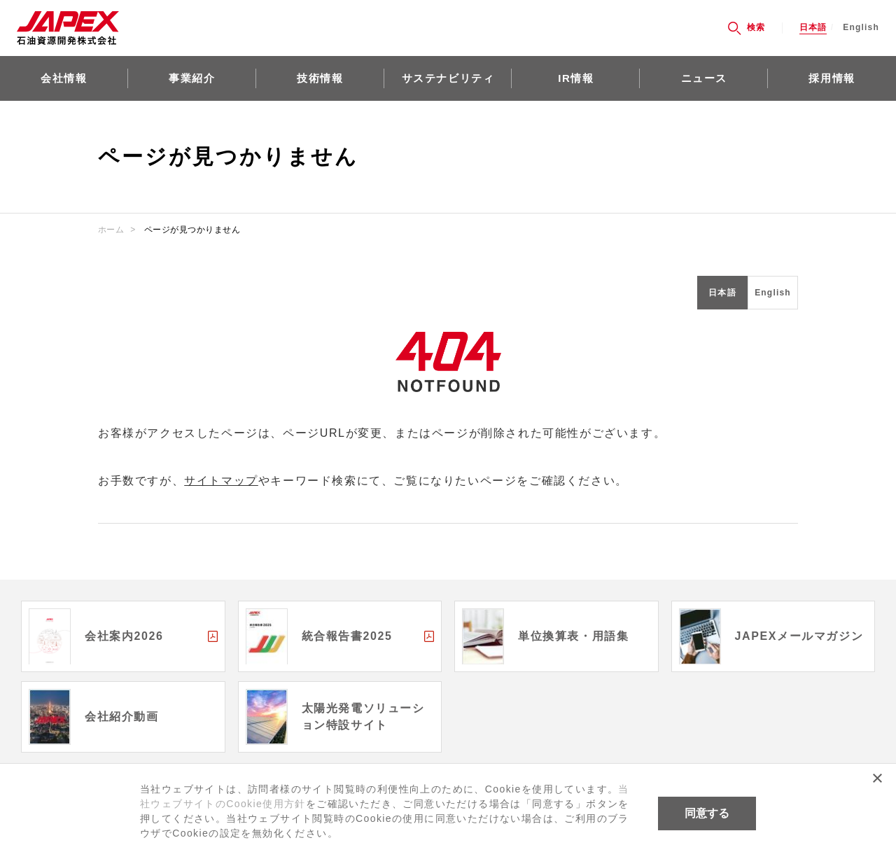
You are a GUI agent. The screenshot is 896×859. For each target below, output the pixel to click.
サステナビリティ (448, 78)
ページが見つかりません (192, 230)
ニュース (704, 78)
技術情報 (320, 78)
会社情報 (64, 78)
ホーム (111, 230)
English (861, 27)
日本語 (813, 27)
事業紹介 (192, 78)
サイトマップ (221, 481)
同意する (707, 813)
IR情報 (576, 78)
